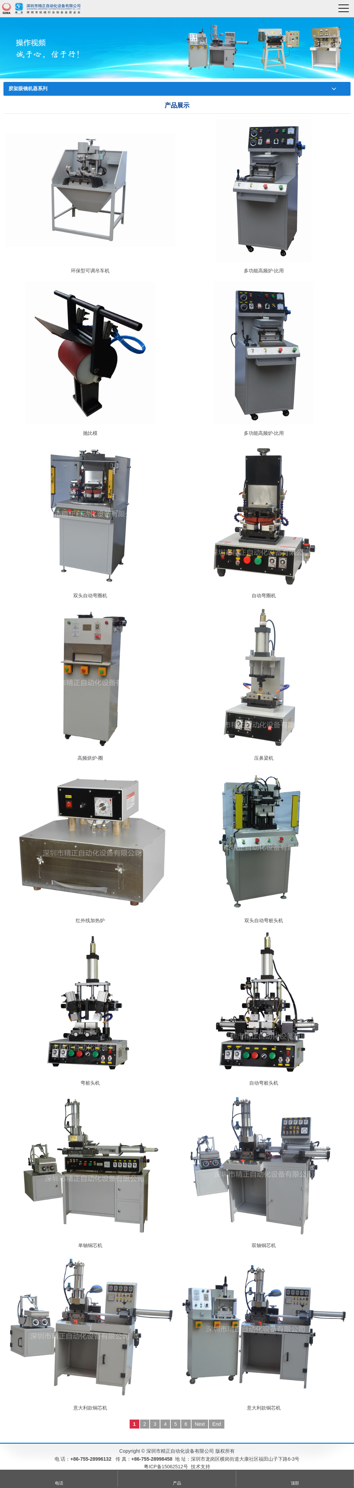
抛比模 (90, 433)
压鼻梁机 (263, 758)
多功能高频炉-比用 (264, 270)
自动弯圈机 (264, 595)
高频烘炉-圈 (90, 758)
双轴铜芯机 (264, 1245)
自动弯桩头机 (263, 1083)
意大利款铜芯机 (90, 1408)
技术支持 (200, 1466)
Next (200, 1424)
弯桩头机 (90, 1083)
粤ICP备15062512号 (166, 1466)
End (216, 1424)
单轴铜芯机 (90, 1245)
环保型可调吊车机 (90, 270)
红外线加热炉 (90, 920)
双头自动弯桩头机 (263, 920)
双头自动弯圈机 (90, 595)
